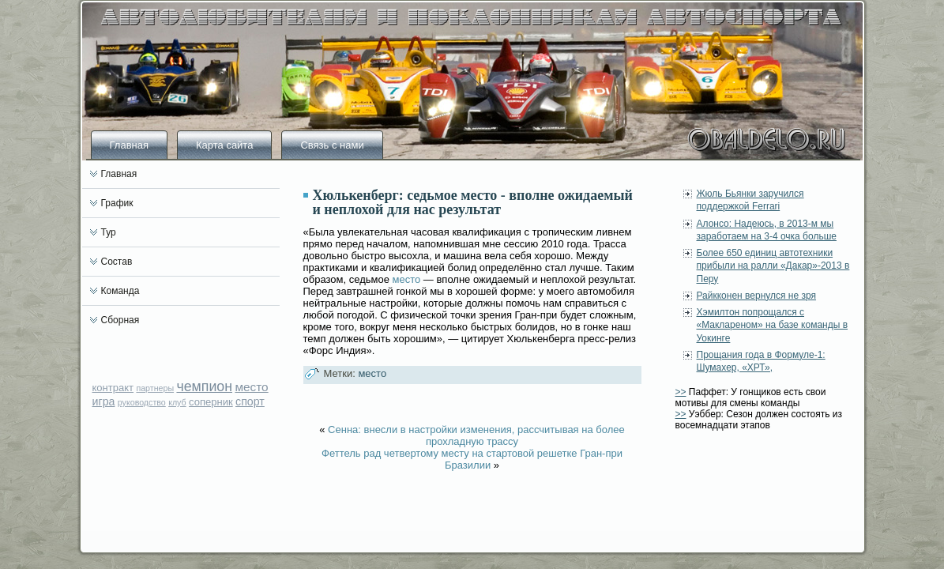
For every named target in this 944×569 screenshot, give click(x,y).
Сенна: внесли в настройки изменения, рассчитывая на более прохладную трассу (476, 435)
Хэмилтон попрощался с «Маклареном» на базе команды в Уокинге (772, 325)
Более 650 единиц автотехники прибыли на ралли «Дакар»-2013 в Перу (773, 265)
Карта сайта (224, 145)
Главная (129, 145)
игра (103, 401)
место (251, 387)
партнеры (155, 388)
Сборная (120, 320)
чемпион (204, 386)
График (117, 203)
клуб (177, 402)
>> (680, 392)
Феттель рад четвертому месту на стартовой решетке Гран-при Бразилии (472, 459)
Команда (120, 290)
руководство (142, 402)
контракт (113, 388)
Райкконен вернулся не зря (757, 295)
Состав (117, 261)
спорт (250, 401)
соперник (211, 402)
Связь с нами (331, 145)
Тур (108, 232)
